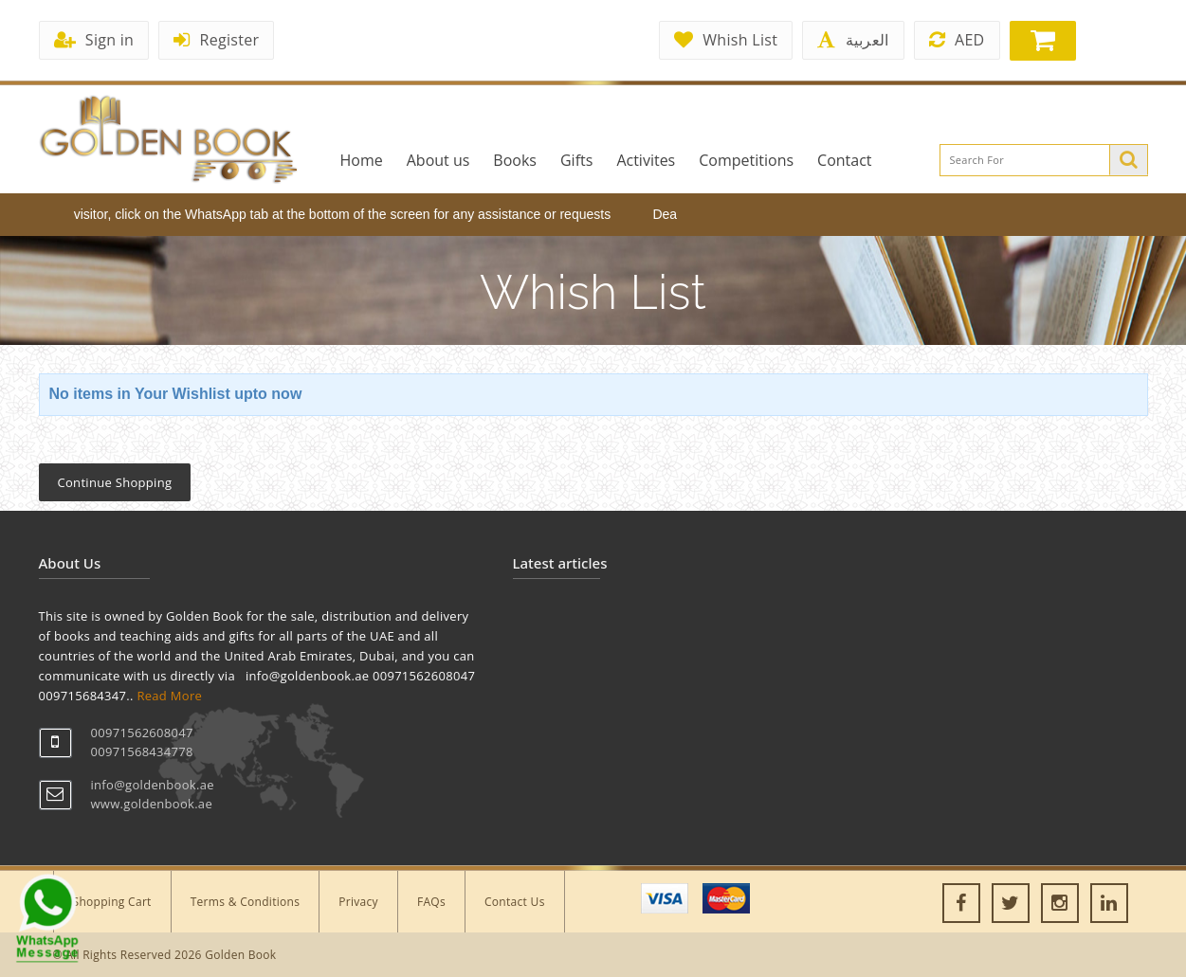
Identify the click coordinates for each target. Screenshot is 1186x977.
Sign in (94, 39)
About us (438, 160)
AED (957, 39)
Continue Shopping (115, 482)
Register (216, 39)
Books (515, 160)
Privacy (358, 902)
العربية (852, 39)
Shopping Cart (112, 902)
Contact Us (514, 902)
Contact (844, 160)
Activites (645, 160)
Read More (169, 695)
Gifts (576, 160)
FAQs (431, 902)
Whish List (725, 39)
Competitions (746, 160)
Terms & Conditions (246, 902)
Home (361, 160)
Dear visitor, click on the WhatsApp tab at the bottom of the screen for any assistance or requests (333, 214)
